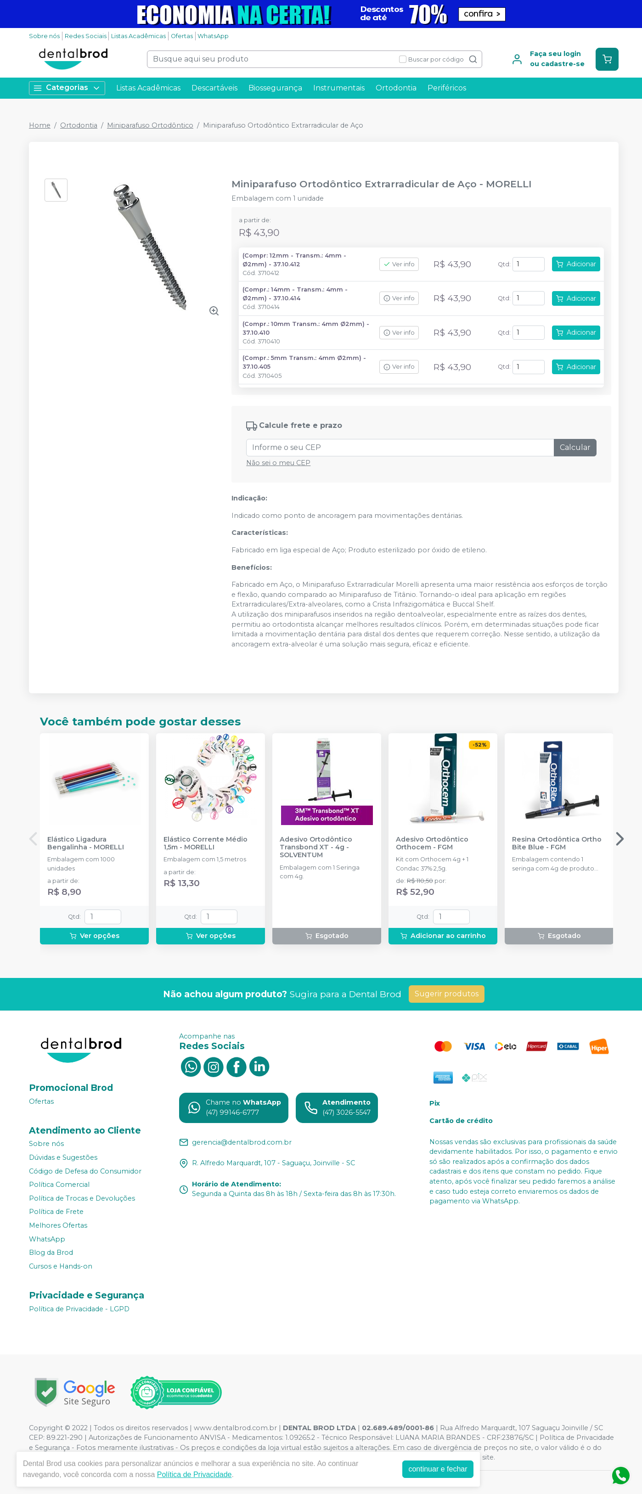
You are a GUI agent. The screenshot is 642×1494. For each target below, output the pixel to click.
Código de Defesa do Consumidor (85, 1171)
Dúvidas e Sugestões (63, 1157)
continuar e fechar (437, 1469)
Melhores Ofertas (58, 1225)
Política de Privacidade (194, 1474)
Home (40, 125)
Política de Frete (56, 1212)
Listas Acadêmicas (138, 36)
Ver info (399, 264)
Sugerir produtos (447, 993)
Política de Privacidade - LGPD (79, 1309)
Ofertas (182, 36)
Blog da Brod (51, 1252)
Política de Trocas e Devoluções (82, 1198)
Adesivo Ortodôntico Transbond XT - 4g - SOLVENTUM (316, 847)
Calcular (575, 447)
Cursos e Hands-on (60, 1266)
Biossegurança (275, 88)
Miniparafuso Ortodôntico (150, 125)
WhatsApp (213, 36)
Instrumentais (339, 88)
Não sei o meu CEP (278, 463)
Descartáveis (214, 88)
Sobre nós (44, 36)
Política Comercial (59, 1184)
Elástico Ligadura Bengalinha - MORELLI (85, 843)
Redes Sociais (86, 36)
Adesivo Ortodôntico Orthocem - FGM (432, 843)
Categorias (67, 88)
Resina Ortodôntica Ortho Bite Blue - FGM (557, 843)
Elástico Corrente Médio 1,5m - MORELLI (205, 843)
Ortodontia (396, 88)
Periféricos (447, 88)
